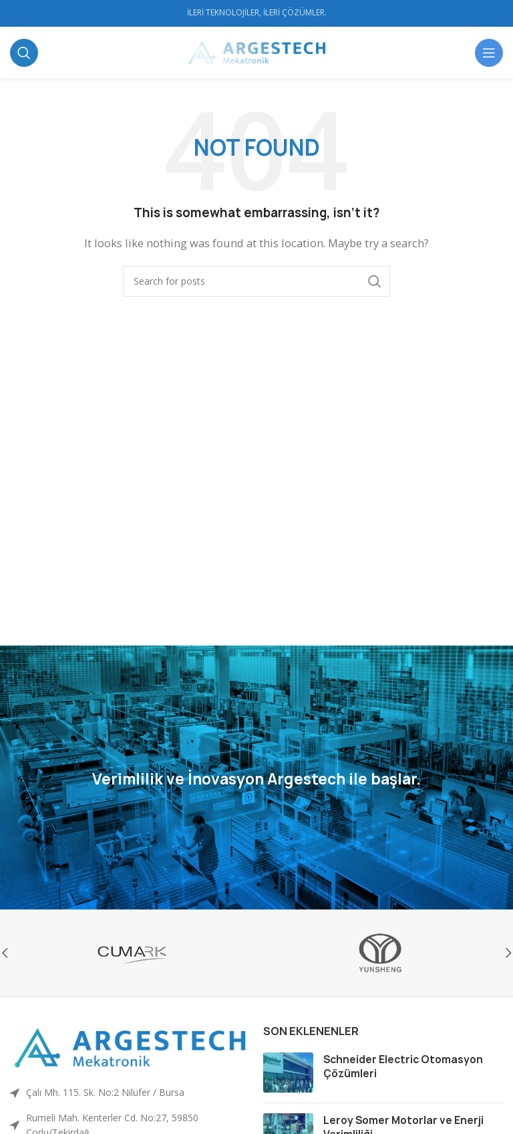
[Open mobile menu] (489, 52)
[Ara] (24, 52)
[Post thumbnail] (288, 1072)
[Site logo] (257, 51)
